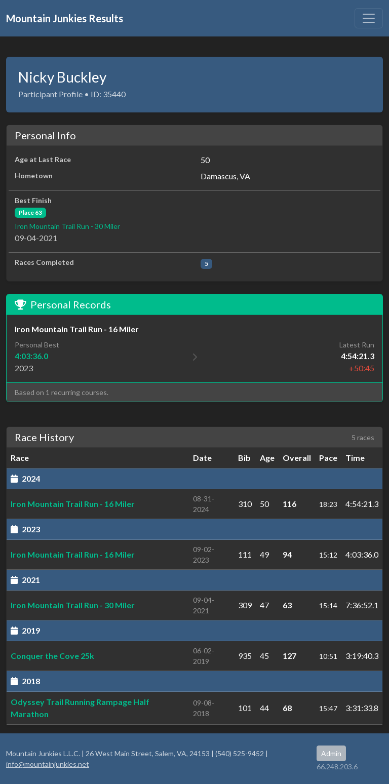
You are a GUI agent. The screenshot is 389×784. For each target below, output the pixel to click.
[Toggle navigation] (369, 18)
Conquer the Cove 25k (52, 655)
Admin (331, 753)
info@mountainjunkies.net (47, 764)
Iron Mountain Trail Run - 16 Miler (73, 503)
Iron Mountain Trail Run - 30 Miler (67, 226)
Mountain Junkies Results (64, 18)
